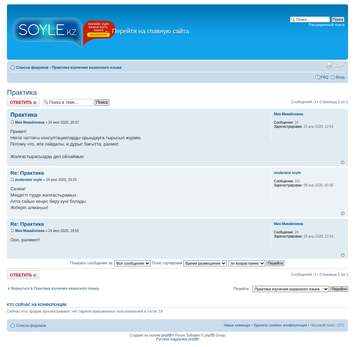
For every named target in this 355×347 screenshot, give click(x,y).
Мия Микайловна (29, 122)
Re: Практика (27, 173)
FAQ (324, 77)
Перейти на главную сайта (146, 31)
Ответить (23, 102)
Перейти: (242, 289)
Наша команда (237, 325)
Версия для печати (329, 66)
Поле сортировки (189, 263)
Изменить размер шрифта (340, 66)
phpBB (166, 335)
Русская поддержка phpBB (177, 339)
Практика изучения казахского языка (87, 67)
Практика (22, 92)
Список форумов (32, 67)
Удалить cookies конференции (280, 325)
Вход (340, 77)
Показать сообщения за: (110, 263)
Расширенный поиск (327, 25)
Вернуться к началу (343, 162)
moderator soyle (28, 180)
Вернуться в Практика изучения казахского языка (55, 288)
